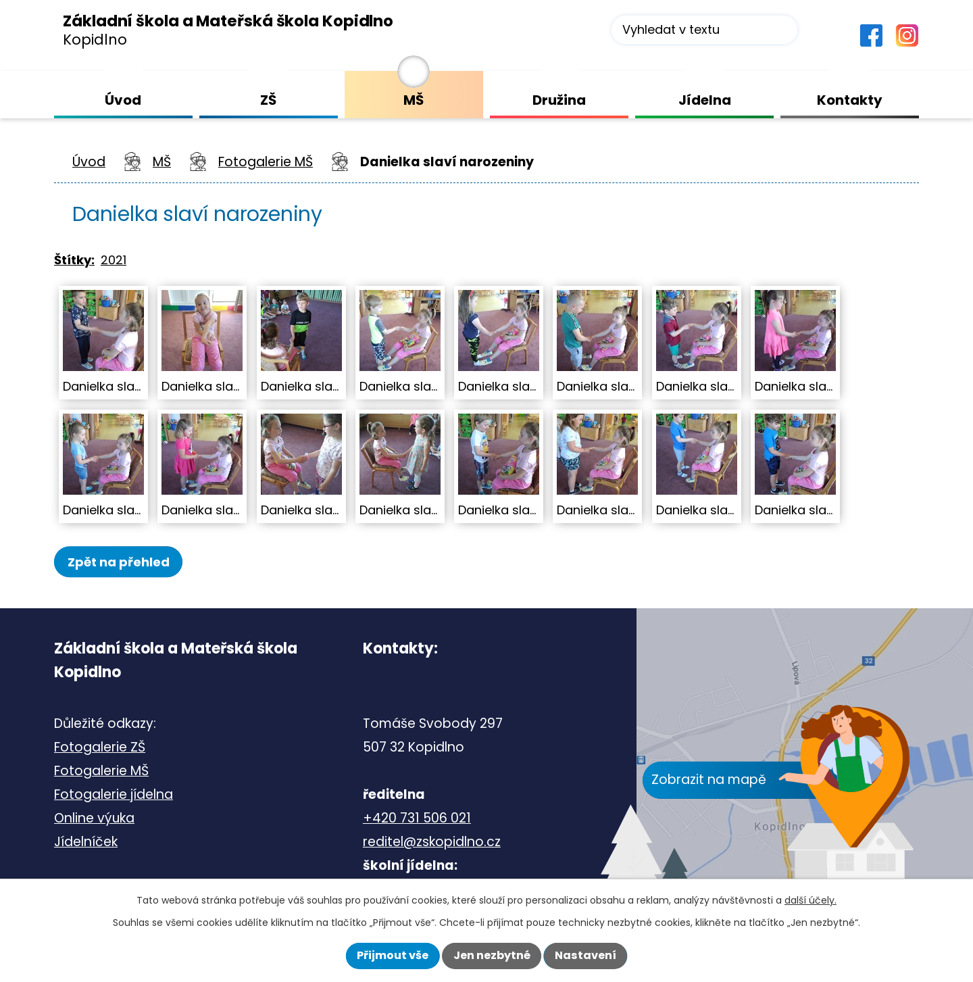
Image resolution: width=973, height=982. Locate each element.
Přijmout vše (392, 955)
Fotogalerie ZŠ (99, 748)
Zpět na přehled (126, 562)
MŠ (162, 162)
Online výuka (94, 819)
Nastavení (585, 955)
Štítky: (74, 259)
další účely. (810, 900)
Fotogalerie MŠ (265, 162)
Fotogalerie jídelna (113, 796)
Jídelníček (86, 843)
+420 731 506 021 (417, 819)
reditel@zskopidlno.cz (432, 843)
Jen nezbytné (491, 955)
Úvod (88, 162)
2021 (113, 259)
